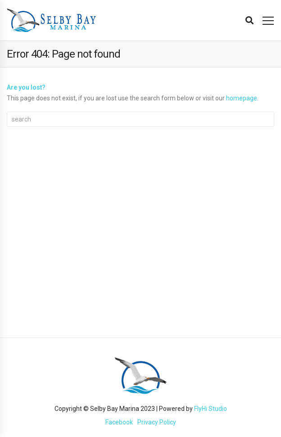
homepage (241, 98)
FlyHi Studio (210, 408)
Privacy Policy (156, 422)
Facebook (119, 422)
